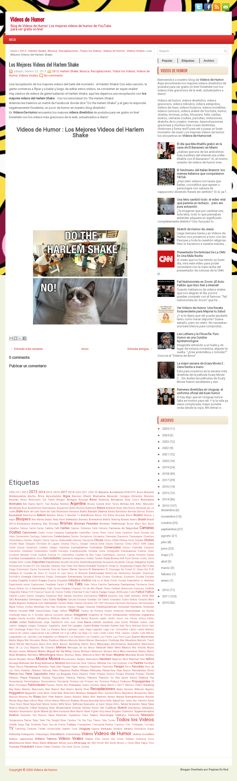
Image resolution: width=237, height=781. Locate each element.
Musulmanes (68, 659)
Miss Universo (129, 651)
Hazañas (88, 603)
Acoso (140, 492)
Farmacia (141, 584)
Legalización (37, 633)
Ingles (13, 618)
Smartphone (134, 707)
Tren (127, 724)
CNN (143, 543)
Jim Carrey (130, 618)
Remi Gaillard (106, 693)
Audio (72, 508)
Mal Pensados (32, 640)
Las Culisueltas (119, 629)
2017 (64, 492)
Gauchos (113, 595)
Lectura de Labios (19, 633)
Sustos (14, 715)
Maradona (131, 640)
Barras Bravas (145, 511)
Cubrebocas (108, 554)
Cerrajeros (99, 536)
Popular (167, 60)
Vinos (120, 739)
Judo (151, 622)
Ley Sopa (82, 633)
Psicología (21, 685)
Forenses (139, 588)
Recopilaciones (68, 51)
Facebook (51, 584)
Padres (138, 663)
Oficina (101, 663)
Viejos (89, 739)
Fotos (24, 592)
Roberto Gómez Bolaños (68, 696)
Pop (152, 677)
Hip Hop (50, 606)
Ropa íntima (44, 700)
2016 (56, 492)
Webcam (52, 743)
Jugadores (54, 625)
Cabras (24, 528)
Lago (106, 629)
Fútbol (149, 592)
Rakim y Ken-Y (115, 685)
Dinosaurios (15, 565)
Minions (108, 651)
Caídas (65, 528)
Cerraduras (86, 536)
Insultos (30, 618)
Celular (75, 536)
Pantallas (43, 666)
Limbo (102, 633)
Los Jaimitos (29, 636)
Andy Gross (132, 499)
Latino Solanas (145, 629)
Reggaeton (16, 693)
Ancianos (117, 499)
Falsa (94, 584)
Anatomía (104, 499)
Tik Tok (81, 720)
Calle (95, 528)
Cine (101, 543)
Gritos (133, 599)
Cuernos (121, 554)
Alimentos (136, 496)
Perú (21, 674)
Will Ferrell (98, 743)
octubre (166, 523)
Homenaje (148, 606)
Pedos (75, 670)
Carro (111, 532)
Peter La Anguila (60, 674)
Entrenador (61, 576)
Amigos (72, 499)
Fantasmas (128, 584)
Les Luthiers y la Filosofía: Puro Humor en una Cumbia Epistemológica (198, 337)
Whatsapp (80, 743)
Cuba (98, 554)
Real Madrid (52, 689)
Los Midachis (61, 636)
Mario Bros (45, 644)
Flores (107, 588)
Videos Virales (136, 51)
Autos (101, 508)
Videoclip (14, 734)
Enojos (50, 576)
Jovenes (107, 622)
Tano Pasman (57, 715)
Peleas (84, 670)
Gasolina (78, 595)
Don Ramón (79, 565)
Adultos (32, 496)
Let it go (64, 633)
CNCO (136, 543)
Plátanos (14, 677)
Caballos (14, 528)
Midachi (32, 651)
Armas (124, 504)
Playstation (58, 677)
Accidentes (116, 492)
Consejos (63, 551)
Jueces (13, 625)
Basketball (15, 515)
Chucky (65, 543)
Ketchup (136, 625)
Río (30, 696)
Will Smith (110, 743)
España (23, 580)
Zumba (85, 746)
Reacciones (38, 689)
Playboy (46, 677)
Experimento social (19, 584)
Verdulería (140, 728)
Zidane (38, 746)
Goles (52, 599)
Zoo (64, 746)
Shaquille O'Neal (27, 707)
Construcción (78, 551)
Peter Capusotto (36, 674)
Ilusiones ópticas (63, 614)
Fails (79, 584)
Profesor (114, 681)
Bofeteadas (72, 519)
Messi (91, 647)
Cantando (71, 532)
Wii (89, 743)
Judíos (143, 622)
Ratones (26, 689)
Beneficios (87, 515)
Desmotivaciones (91, 562)
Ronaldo (149, 696)
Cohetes (43, 547)
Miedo (42, 651)
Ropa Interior (30, 700)
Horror (13, 610)
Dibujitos (140, 562)
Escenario (129, 576)
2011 (18, 492)
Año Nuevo (29, 504)
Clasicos (119, 543)
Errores (106, 576)
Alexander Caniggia (118, 496)
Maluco (64, 640)
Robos (86, 696)
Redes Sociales (124, 689)
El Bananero (97, 569)
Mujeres (119, 654)
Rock (93, 696)
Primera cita (77, 681)
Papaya (66, 666)
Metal (110, 647)
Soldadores (148, 707)
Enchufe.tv (14, 576)
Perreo (150, 670)
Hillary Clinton (24, 606)
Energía (26, 576)
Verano (128, 728)
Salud (116, 700)
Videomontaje (73, 734)
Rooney (13, 700)
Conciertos (15, 551)
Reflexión (139, 689)
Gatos (103, 595)
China (123, 540)
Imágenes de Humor (100, 614)
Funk (132, 592)
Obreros (91, 663)
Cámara (103, 528)
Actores (149, 492)
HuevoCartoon (43, 610)
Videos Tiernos (46, 739)
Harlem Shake (37, 51)
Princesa (104, 681)
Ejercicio (83, 569)
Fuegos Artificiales (118, 592)
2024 (165, 435)
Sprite (37, 711)
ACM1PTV (130, 492)
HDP (101, 603)
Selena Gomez (50, 704)
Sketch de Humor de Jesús (195, 229)
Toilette (13, 724)
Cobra (150, 543)
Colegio (53, 547)
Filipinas (76, 588)
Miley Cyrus (72, 651)
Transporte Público (102, 724)
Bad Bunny (129, 508)
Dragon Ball (140, 565)
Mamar (90, 640)
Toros (45, 724)
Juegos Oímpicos (37, 625)
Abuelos (103, 492)
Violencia (141, 739)
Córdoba (92, 551)
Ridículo (13, 696)
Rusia (84, 700)
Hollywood (123, 606)
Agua (66, 496)
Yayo (144, 743)
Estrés (113, 580)
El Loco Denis (66, 573)
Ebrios (73, 569)
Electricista (111, 573)
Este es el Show (100, 580)
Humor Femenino (114, 610)
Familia (102, 584)
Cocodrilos (31, 547)
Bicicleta (120, 515)
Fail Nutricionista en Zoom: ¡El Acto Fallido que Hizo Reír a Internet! (200, 283)
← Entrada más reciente (26, 349)
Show (52, 707)
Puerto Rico (62, 685)
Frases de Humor (53, 592)
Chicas (98, 540)
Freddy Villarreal (73, 592)
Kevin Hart (148, 625)
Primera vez (91, 681)
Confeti (53, 551)
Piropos (120, 674)
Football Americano (122, 588)
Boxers (133, 519)
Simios (95, 707)
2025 (91, 492)
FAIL (71, 584)
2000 (12, 492)
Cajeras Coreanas (81, 528)
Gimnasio (35, 599)
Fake (86, 584)
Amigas (60, 499)
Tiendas (71, 720)
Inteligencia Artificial (48, 618)
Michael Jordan (17, 651)
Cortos (142, 551)
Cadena (49, 528)
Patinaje (46, 670)
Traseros (119, 724)
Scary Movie (22, 704)
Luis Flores (106, 636)
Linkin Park (113, 633)
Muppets (21, 659)
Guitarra (32, 603)
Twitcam (32, 728)
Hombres (136, 606)
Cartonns (127, 532)
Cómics (126, 547)
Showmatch (63, 707)
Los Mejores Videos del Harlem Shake (44, 64)
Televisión (147, 715)
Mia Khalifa (139, 647)
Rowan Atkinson (61, 700)
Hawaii (78, 603)
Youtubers (27, 746)
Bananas (74, 511)
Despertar (119, 562)
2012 (25, 492)
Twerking (20, 728)
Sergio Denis (113, 704)
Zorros (76, 746)
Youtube (14, 746)
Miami (150, 647)
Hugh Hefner (59, 610)
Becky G (62, 515)
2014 (41, 492)
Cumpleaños (28, 558)
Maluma (73, 640)
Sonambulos (26, 711)
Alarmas (77, 496)
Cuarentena (67, 554)
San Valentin (140, 700)
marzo (165, 568)
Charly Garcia (50, 540)
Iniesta (21, 618)
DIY (33, 565)
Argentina (78, 504)
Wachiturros (16, 743)
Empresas (148, 573)
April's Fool (42, 504)
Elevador (136, 573)
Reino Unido (50, 693)
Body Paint (59, 519)
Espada (13, 580)
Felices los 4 (24, 588)
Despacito (108, 562)
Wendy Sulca (66, 743)
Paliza (19, 666)
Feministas (39, 588)
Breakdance (23, 523)
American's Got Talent (42, 499)
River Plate (48, 696)
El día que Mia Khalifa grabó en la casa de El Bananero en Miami (199, 145)
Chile (115, 540)
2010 (165, 602)
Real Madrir (67, 689)
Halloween (50, 603)
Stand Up (46, 711)
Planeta (150, 674)
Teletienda (133, 715)
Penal (105, 670)
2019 (165, 467)
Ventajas (106, 728)
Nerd (125, 659)
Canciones (29, 532)
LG (90, 633)
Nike (142, 659)
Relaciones (69, 693)
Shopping (43, 707)
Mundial (130, 654)
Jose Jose (69, 622)
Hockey (71, 606)
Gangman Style (54, 595)
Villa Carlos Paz (105, 739)
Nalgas (81, 659)
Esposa (52, 580)
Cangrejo (59, 532)
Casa (136, 532)
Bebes (41, 515)
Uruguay (84, 728)
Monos (60, 654)
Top (27, 724)
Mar (122, 640)
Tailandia (25, 715)
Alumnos (149, 496)
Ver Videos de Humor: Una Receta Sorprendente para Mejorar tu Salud (201, 309)
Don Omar (67, 565)
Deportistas (53, 562)
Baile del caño (31, 511)
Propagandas (141, 681)
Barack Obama (97, 511)
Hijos (12, 606)
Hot (31, 610)
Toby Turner (108, 720)
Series (124, 704)
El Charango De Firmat (119, 569)
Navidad (105, 659)
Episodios (88, 576)
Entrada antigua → (140, 349)
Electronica (125, 573)
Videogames (28, 734)
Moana (142, 651)
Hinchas (39, 606)
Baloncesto (62, 511)
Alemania (99, 496)
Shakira (13, 707)
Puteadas (75, 685)
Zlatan (46, 746)
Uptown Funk (69, 728)
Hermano (120, 603)
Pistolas (140, 674)
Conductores (41, 551)
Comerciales (112, 547)
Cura (39, 558)
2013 (23, 51)
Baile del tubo (48, 511)
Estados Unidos (80, 580)
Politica (143, 677)
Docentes (45, 565)
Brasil (142, 519)
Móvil (98, 654)
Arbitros (64, 504)
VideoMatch (57, 734)
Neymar (134, 659)
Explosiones (37, 584)
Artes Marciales (145, 504)
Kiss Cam (40, 629)
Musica (52, 51)
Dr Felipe (110, 565)
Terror (27, 720)
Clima (128, 543)
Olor (109, 663)
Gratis (125, 599)
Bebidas (51, 515)
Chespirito (87, 540)
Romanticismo (134, 696)
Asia (24, 508)
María (12, 644)
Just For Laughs (71, 625)
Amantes (14, 499)
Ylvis (151, 743)
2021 (84, 492)
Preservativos (48, 681)
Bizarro (138, 515)
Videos (87, 734)
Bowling (115, 519)
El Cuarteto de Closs (32, 573)
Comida (137, 547)
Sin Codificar (108, 707)
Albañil (87, 496)
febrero (166, 574)
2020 (78, 492)
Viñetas (129, 739)
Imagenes (80, 614)
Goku (45, 599)
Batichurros (29, 515)
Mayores (35, 647)
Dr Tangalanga (124, 565)
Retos (151, 693)
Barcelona (121, 511)
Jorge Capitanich (53, 622)
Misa (116, 651)
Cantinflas (85, 532)
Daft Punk (125, 558)
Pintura (111, 674)
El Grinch (50, 573)
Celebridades (62, 536)
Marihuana (31, 644)
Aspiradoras (49, 508)
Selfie (61, 704)
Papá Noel (55, 666)
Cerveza (111, 536)
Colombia (64, 547)
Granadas (115, 599)
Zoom (69, 746)
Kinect (30, 629)
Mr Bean (107, 654)
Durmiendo (44, 569)
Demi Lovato (24, 562)
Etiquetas (188, 60)
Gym (40, 603)
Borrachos (95, 519)
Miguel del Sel (55, 651)
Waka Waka (32, 743)
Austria (80, 508)
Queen (85, 685)
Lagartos (97, 629)
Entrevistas (75, 576)
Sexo (144, 704)
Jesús (119, 618)
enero (165, 580)
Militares (86, 651)
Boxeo (125, 519)
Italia (77, 618)
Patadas (25, 670)
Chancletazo (16, 540)
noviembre (168, 516)
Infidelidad (135, 614)
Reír (60, 693)
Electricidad (96, 573)
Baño (83, 511)
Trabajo (71, 724)
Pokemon (92, 677)
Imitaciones (120, 614)
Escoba (140, 576)
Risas (37, 696)
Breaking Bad (39, 523)
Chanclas (148, 536)
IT (72, 618)
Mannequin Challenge (107, 640)
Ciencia (93, 543)
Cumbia (14, 558)
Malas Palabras (50, 640)
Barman (132, 511)
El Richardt (81, 573)
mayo (165, 555)
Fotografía (14, 592)
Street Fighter (91, 711)
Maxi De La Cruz (19, 647)
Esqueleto (62, 580)
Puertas (50, 685)
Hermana (109, 603)
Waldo (43, 743)
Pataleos (36, 670)
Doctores (56, 565)
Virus (151, 739)
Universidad (54, 728)
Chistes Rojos (17, 543)
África (41, 496)
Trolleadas (137, 724)
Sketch (122, 707)
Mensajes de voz (77, 647)
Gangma (40, 595)
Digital (150, 562)
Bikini (129, 515)
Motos (78, 654)
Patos (55, 670)
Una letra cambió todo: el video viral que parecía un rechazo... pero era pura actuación (201, 203)
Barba (111, 511)
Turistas (149, 724)
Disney (27, 565)
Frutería (94, 592)
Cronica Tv (54, 554)
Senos (68, 704)
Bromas (66, 523)
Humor (74, 610)
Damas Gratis (139, 558)
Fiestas (66, 588)
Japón (103, 618)
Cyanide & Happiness (74, 558)
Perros (13, 674)
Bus (144, 523)
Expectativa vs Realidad (140, 580)
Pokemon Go (106, 677)
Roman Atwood (116, 696)
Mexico (126, 647)
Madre (12, 640)
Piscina (129, 674)
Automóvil (90, 508)
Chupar (84, 543)
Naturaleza (92, 659)
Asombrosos (35, 508)
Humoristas (132, 610)
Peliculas (95, 670)
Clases (109, 543)
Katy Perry (125, 625)
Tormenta (35, 724)
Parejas (119, 666)
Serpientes (134, 704)
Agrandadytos (54, 496)
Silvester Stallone (81, 707)
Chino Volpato (135, 540)
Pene (113, 670)
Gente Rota (148, 595)
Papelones (95, 666)
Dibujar (130, 562)
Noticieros (48, 663)
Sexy (151, 704)
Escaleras (117, 576)
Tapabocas (74, 715)
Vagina (95, 728)
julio (164, 542)
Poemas (81, 677)
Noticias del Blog (30, 663)
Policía (133, 677)
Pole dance (121, 677)
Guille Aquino (17, 603)
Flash (99, 588)
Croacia (42, 554)
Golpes (62, 599)
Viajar (150, 728)
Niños (150, 659)
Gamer (30, 595)
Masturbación (118, 644)
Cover (151, 551)
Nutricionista (73, 663)
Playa (23, 677)
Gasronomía (90, 595)
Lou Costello (92, 636)
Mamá (82, 640)
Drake (150, 565)
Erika (98, 576)
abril (164, 561)
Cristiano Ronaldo (19, 554)
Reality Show (82, 689)
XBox (137, 743)
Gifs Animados (18, 599)
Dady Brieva (111, 558)
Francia (38, 592)
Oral (130, 663)
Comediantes (79, 547)
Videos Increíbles (143, 734)
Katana (115, 625)
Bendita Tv (73, 515)
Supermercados (144, 711)
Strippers (117, 711)
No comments (53, 75)
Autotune (111, 508)
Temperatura (16, 720)
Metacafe (101, 647)
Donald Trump (96, 565)
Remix (117, 693)
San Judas (126, 700)
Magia (20, 640)
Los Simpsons (77, 636)
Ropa (20, 700)
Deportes (38, 562)
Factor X (62, 584)
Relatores (81, 693)
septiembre (169, 529)
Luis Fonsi (119, 636)
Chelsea (76, 540)
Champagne (135, 536)
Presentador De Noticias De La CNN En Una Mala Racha (201, 254)
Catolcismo (47, 536)
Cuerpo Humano (136, 554)
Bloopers (23, 519)
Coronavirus (128, 551)
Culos (150, 554)
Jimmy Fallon (146, 618)
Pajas (12, 666)
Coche (12, 547)
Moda (12, 654)
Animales (15, 504)
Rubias (75, 700)
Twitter (42, 728)
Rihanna (23, 696)
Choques (30, 543)
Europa (122, 580)
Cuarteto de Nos (84, 554)
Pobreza (70, 677)
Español (33, 580)
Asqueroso (63, 508)
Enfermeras (38, 576)
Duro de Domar (59, 569)
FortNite (149, 588)
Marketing (74, 644)
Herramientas (146, 603)
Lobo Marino (147, 633)
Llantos (135, 633)
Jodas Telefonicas (30, 622)
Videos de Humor (27, 19)
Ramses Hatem (133, 685)
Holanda (90, 606)
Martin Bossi (88, 644)
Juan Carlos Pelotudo (126, 622)
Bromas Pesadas (86, 523)
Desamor (74, 562)
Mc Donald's (48, 647)
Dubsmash (23, 569)
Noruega (13, 663)
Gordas (91, 599)
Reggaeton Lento (34, 693)
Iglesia (48, 614)
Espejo (43, 580)
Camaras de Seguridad (124, 528)
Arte (132, 504)
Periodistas (139, 670)
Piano (75, 674)
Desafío (65, 562)
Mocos (150, 651)
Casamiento (22, 536)
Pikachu (83, 674)
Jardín (111, 618)
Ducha (33, 569)
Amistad (83, 499)
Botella (106, 519)
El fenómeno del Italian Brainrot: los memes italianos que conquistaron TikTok (201, 173)
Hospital (23, 610)
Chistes (149, 540)
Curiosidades (52, 558)
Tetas (35, 720)
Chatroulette (65, 540)
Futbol (140, 592)
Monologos (47, 654)
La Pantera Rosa (56, 629)
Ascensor (15, 508)
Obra (83, 663)
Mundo (140, 654)
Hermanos (132, 603)
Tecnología (106, 715)
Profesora (125, 681)
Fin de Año (89, 588)
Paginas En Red (218, 769)
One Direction (119, 663)
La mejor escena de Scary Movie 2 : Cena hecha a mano (201, 365)
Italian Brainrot (89, 618)
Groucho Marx (146, 599)
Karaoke (105, 625)
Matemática (133, 644)
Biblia (111, 515)
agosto (166, 536)
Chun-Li (74, 543)
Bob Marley (38, 519)
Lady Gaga (85, 629)
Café (56, 528)
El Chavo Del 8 (141, 569)
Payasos (64, 670)
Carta (118, 532)
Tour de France (57, 724)
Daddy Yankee (95, 558)
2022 (165, 448)
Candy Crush (45, 532)
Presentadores (32, 681)
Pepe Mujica (124, 670)
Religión (92, 693)
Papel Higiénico (80, 666)
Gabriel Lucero (17, 595)
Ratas (17, 689)
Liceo (95, 633)
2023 (165, 441)
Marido (20, 644)
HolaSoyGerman (106, 606)
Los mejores (45, 636)
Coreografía (113, 551)
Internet (65, 618)
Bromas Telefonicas (112, 523)
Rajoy (103, 685)
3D (96, 492)
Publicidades (37, 685)
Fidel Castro (54, 588)
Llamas (125, 633)
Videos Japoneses (21, 739)
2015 (49, 492)
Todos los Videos (90, 51)
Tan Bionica (39, 715)
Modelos (21, 654)
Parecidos (107, 666)
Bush (151, 523)
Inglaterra (148, 614)
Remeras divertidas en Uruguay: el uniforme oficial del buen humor (200, 391)
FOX (31, 592)
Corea (102, 551)
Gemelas (136, 595)
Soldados (14, 711)
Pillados (101, 674)
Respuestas (140, 693)
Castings (35, 536)
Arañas (55, 504)
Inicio (12, 39)
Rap (11, 689)
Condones (27, 551)
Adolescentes (17, 496)
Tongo (20, 724)
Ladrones (72, 629)
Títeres (97, 720)
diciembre (168, 510)
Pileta (92, 674)
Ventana (117, 728)
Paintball (149, 663)
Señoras (77, 704)
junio (164, 548)
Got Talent (103, 599)
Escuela (149, 576)
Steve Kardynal (61, 711)
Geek (127, 595)
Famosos (114, 584)
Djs (38, 565)
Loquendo (15, 636)
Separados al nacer (94, 704)
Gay (121, 595)
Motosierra (88, 654)
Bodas (48, 519)
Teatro (94, 715)
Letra (73, 633)
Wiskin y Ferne (125, 743)
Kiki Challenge (17, 629)
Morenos (69, 654)
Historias (61, 606)
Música (54, 659)
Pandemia (30, 666)
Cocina (21, 547)
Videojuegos (42, 734)
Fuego (103, 592)
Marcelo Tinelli (145, 640)
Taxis (85, 715)
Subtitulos (127, 711)
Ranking (148, 685)
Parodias (138, 666)
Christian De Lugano (48, 543)
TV (11, 728)
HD (96, 603)
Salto (109, 700)
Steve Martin (76, 711)
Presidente (63, 681)
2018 (71, 492)
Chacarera (122, 536)
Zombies (56, 746)
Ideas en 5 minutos (32, 614)
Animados (147, 499)
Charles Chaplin (32, 540)
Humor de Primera (92, 610)
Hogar (80, 606)
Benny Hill (101, 515)
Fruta (86, 592)
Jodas (13, 622)
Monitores (33, 654)
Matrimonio (147, 644)
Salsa (103, 700)
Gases (68, 595)
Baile (19, 511)
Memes (61, 647)
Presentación (16, 681)
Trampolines (84, 724)
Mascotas (103, 644)
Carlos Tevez (99, 532)
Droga (12, 569)
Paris (128, 666)
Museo (31, 659)
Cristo (33, 554)
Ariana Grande (95, 504)
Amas (23, 499)
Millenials (97, 651)
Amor (93, 499)
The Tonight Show (56, 720)
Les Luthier (52, 633)
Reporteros (127, 693)
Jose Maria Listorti (89, 622)
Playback (34, 677)
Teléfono (120, 715)
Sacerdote (93, 700)
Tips (89, 720)
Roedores (102, 696)
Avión (119, 508)
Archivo (209, 60)
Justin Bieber (91, 625)
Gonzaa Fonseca (77, 599)
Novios (60, 663)
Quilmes (95, 685)
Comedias (95, 547)
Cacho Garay (36, 528)
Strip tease (105, 711)
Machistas (147, 636)
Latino (132, 629)
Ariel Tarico (112, 504)
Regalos (149, 689)
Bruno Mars (134, 523)
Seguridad (35, 704)
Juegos (22, 625)
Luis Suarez (132, 636)
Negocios (117, 659)
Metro (118, 647)
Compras (149, 547)
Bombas (83, 519)
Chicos (108, 540)
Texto (42, 720)
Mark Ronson (60, 644)
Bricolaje (53, 523)
